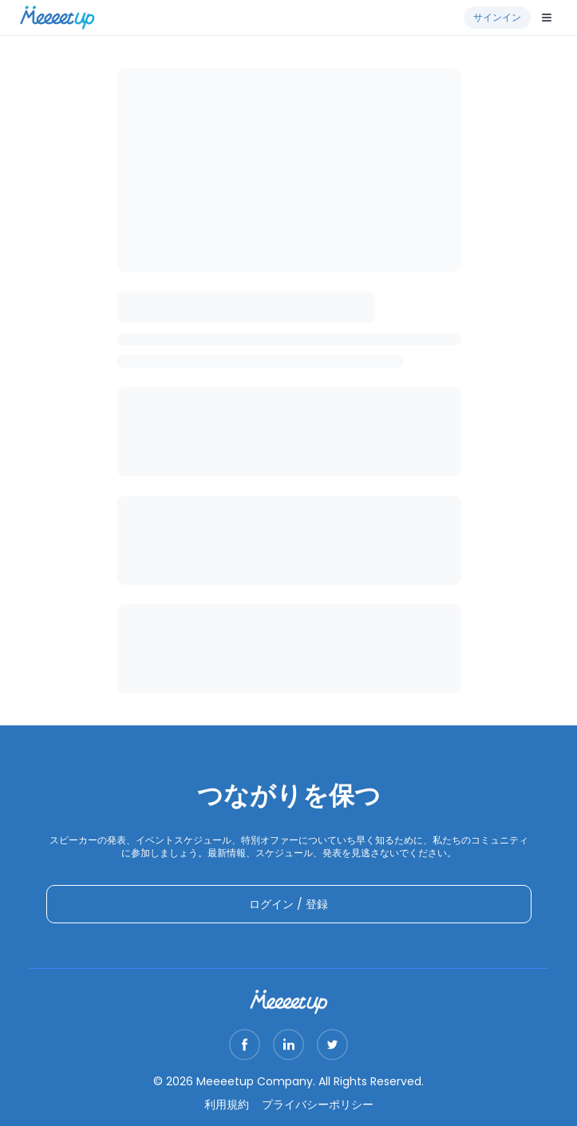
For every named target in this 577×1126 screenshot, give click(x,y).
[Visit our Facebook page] (244, 1045)
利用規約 (226, 1104)
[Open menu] (547, 17)
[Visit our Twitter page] (332, 1045)
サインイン (497, 17)
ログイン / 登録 (288, 904)
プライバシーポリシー (317, 1104)
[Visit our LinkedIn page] (288, 1045)
